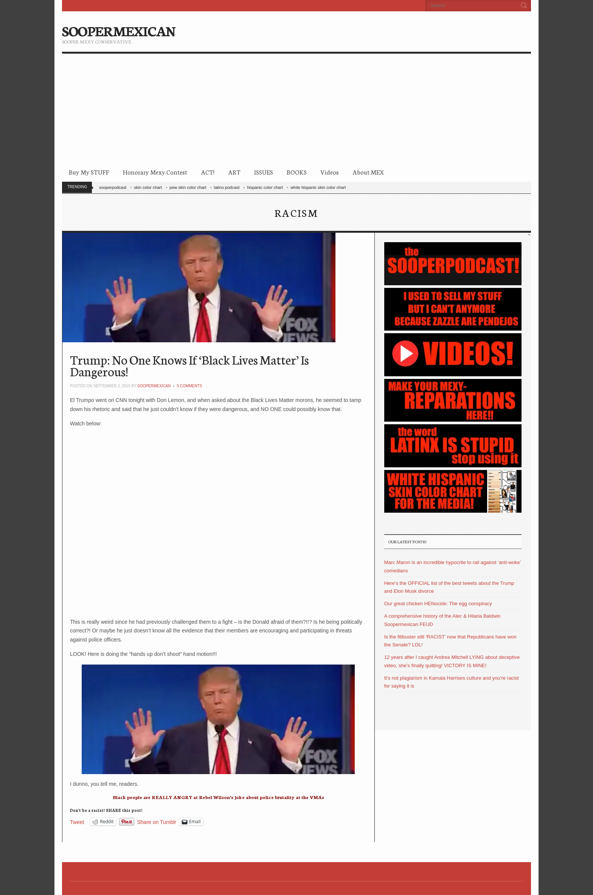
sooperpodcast (112, 187)
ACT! (207, 171)
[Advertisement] (296, 110)
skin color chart (148, 187)
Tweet (77, 822)
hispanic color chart (265, 187)
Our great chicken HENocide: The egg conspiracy (438, 603)
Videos (329, 171)
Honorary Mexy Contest (155, 171)
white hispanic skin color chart (318, 187)
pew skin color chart (187, 187)
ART (234, 171)
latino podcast (227, 187)
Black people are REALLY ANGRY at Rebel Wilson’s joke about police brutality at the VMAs (218, 797)
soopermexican (154, 386)
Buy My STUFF (89, 171)
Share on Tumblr (157, 822)
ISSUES (263, 171)
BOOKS (297, 171)
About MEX (368, 171)
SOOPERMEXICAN (118, 30)
